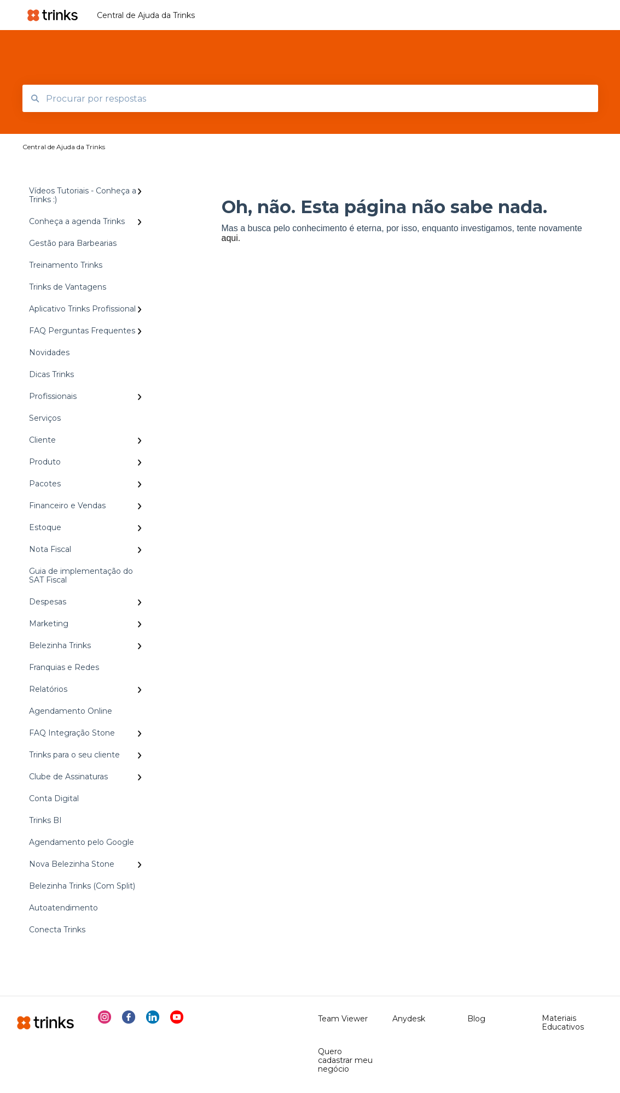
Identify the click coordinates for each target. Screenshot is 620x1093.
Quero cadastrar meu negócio (345, 1060)
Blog (476, 1018)
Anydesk (408, 1018)
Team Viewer (343, 1018)
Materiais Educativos (563, 1022)
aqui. (231, 238)
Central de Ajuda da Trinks (146, 15)
